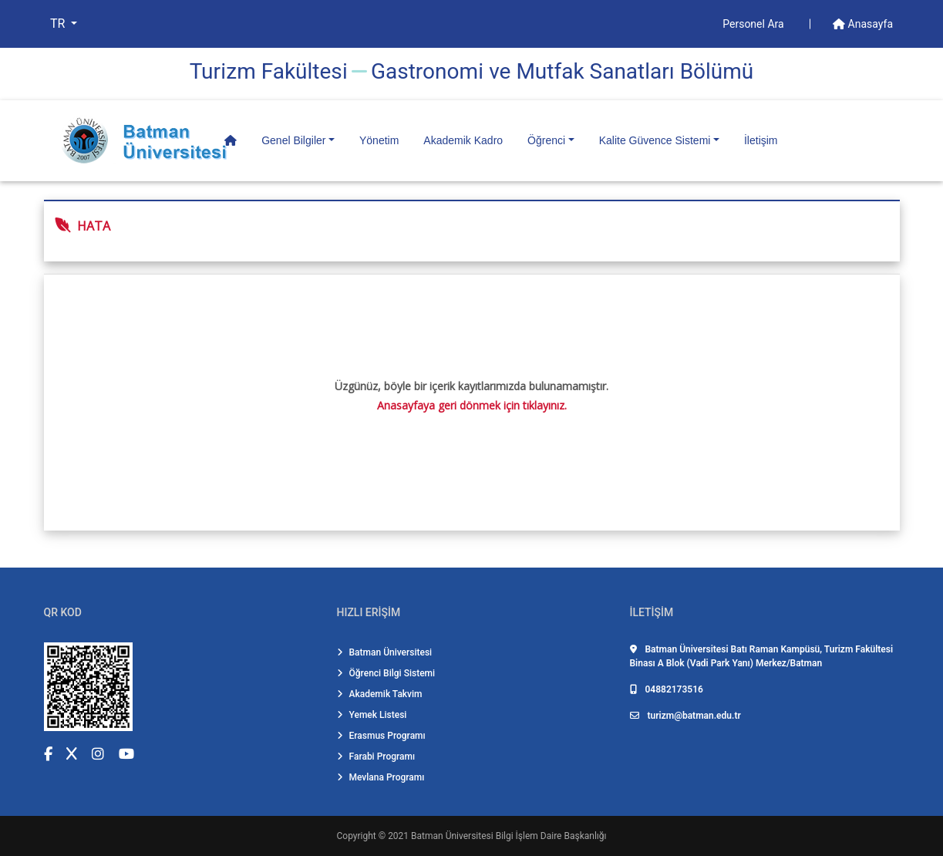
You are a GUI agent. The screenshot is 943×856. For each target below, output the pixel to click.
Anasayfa (863, 24)
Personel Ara (754, 24)
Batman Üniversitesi (385, 652)
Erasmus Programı (381, 735)
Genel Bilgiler (293, 140)
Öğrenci (546, 140)
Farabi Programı (376, 756)
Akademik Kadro (463, 140)
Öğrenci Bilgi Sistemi (386, 673)
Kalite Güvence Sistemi (655, 140)
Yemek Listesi (372, 714)
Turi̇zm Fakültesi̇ (269, 71)
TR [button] (59, 23)
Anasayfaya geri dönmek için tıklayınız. (472, 405)
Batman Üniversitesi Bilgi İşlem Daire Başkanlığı (508, 836)
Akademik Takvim (380, 694)
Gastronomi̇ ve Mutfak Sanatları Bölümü (562, 71)
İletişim (761, 140)
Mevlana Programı (381, 777)
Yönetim (379, 140)
